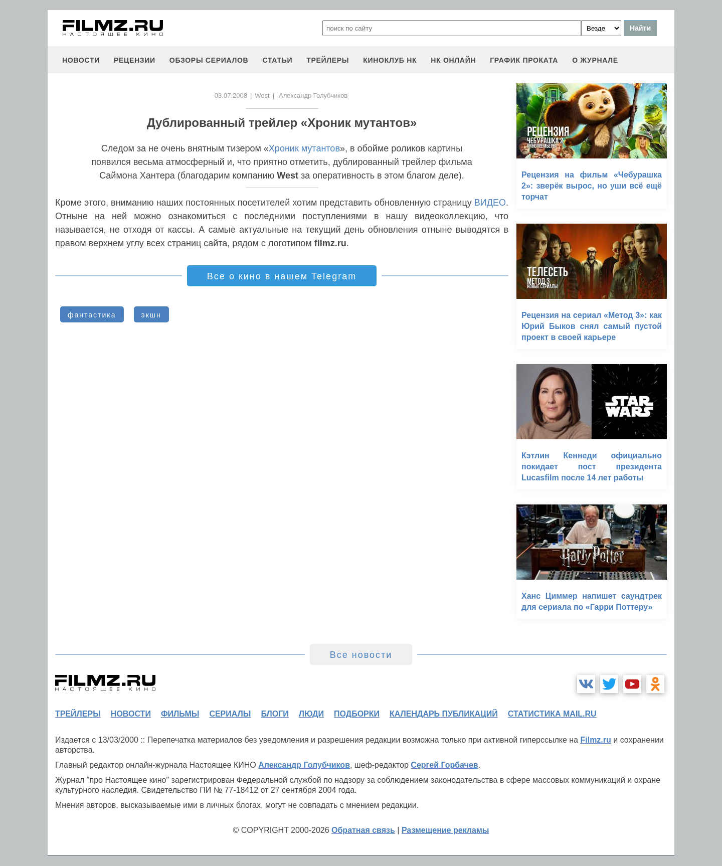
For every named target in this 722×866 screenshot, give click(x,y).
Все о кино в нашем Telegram (281, 276)
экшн (151, 315)
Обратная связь (363, 830)
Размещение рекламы (445, 830)
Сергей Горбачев (444, 765)
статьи (277, 60)
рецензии (134, 60)
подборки (357, 714)
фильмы (180, 714)
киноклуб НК (390, 60)
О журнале (595, 60)
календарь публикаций (444, 714)
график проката (524, 60)
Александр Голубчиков (304, 765)
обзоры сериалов (209, 60)
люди (311, 714)
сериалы (230, 714)
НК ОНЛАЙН (453, 60)
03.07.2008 (231, 95)
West (262, 95)
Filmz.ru (595, 740)
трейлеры (327, 60)
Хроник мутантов (304, 148)
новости (81, 60)
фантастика (92, 315)
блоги (274, 714)
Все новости (361, 655)
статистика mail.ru (552, 714)
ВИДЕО (490, 203)
